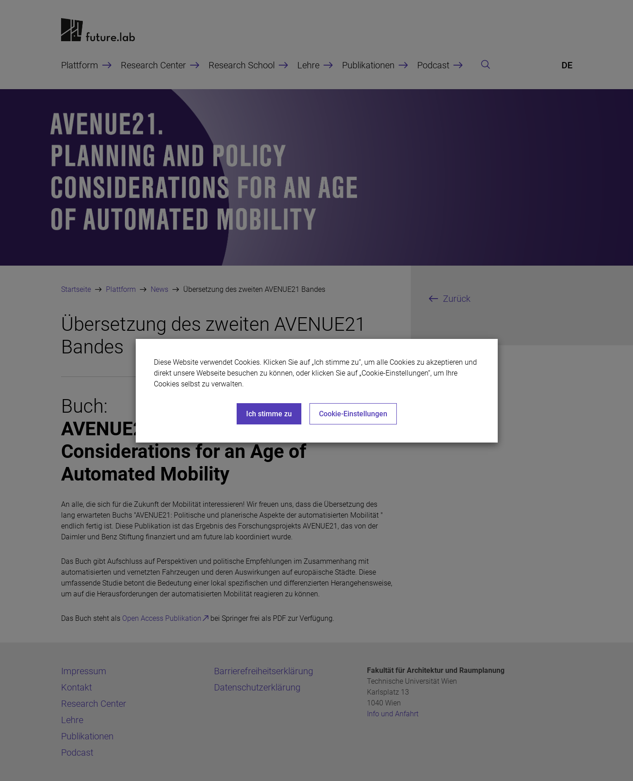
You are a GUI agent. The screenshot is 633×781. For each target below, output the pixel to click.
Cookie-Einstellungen (353, 414)
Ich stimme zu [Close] (269, 414)
